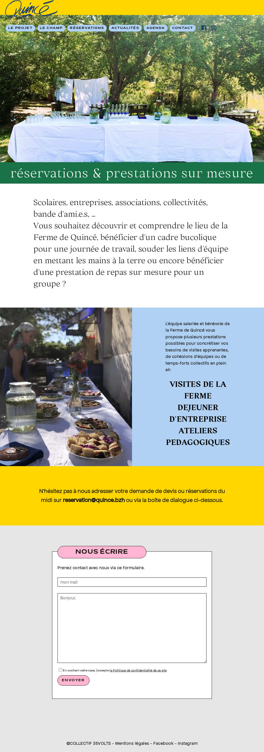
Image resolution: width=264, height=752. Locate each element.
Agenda (155, 28)
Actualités (125, 28)
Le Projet (20, 28)
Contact (182, 28)
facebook (203, 27)
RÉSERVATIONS (87, 28)
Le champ (51, 28)
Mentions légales (132, 743)
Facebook (163, 743)
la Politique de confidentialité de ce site (138, 670)
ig (213, 27)
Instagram (188, 743)
